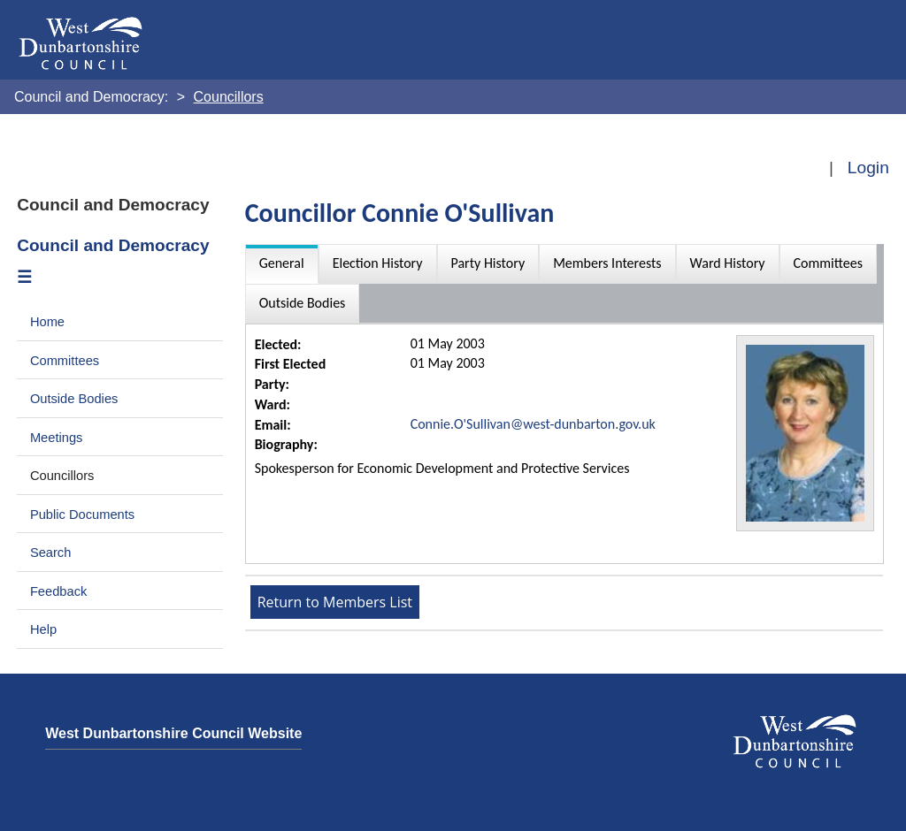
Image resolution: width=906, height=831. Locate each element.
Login (868, 167)
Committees (64, 361)
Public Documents (82, 514)
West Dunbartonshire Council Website (173, 733)
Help (43, 629)
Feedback (58, 591)
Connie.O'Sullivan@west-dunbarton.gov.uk (533, 424)
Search (51, 552)
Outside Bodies (74, 399)
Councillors (62, 476)
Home (47, 322)
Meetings (56, 438)
